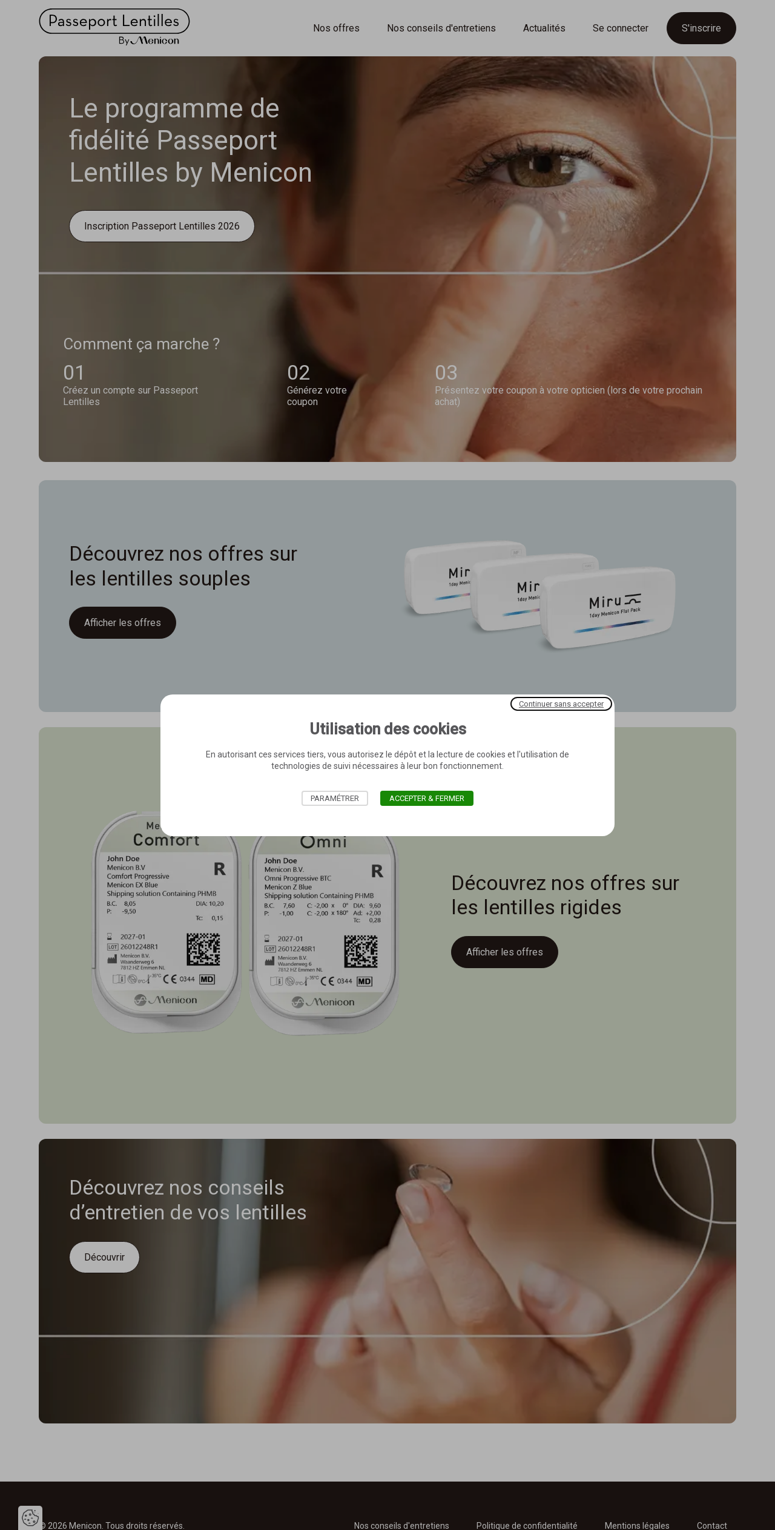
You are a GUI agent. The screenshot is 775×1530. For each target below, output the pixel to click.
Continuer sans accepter (561, 703)
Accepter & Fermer (426, 798)
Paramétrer (335, 798)
